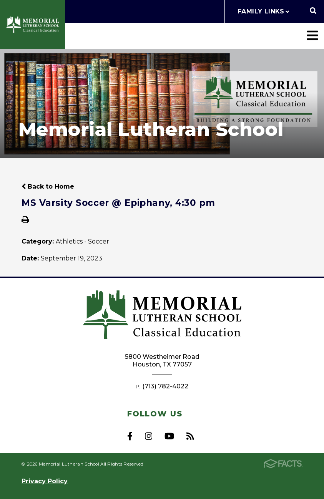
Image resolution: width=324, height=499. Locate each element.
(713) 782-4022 (165, 386)
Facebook (130, 436)
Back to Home (48, 186)
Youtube (169, 436)
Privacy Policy (45, 481)
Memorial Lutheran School (32, 25)
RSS (190, 436)
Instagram (148, 436)
